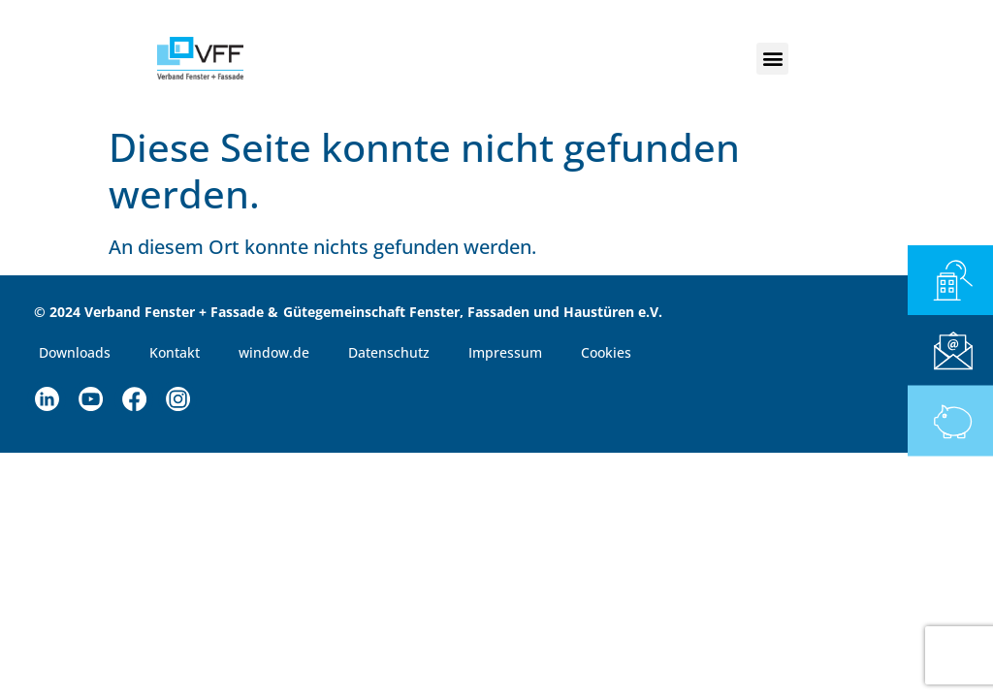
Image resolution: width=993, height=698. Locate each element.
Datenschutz (389, 352)
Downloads (75, 352)
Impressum (505, 352)
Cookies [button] (606, 352)
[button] (772, 59)
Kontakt (174, 352)
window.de (274, 352)
